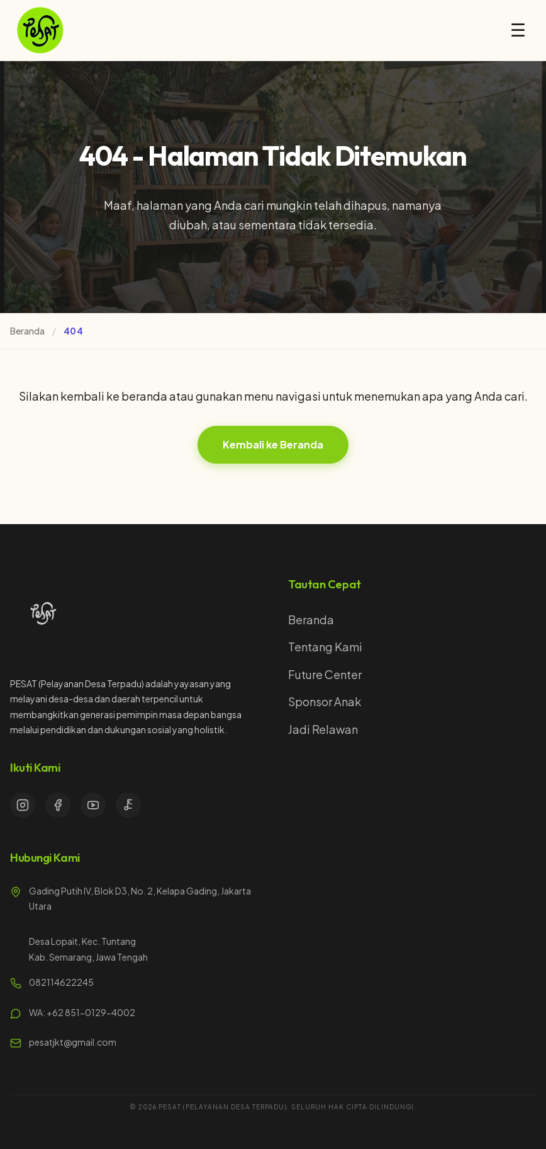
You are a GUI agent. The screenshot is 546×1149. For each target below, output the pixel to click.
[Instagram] (22, 805)
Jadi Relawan (323, 729)
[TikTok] (128, 805)
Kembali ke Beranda (273, 444)
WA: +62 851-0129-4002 (82, 1012)
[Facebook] (57, 805)
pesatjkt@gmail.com (72, 1042)
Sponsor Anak (324, 701)
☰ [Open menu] (518, 30)
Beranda (27, 330)
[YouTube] (93, 805)
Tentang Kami (325, 646)
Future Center (325, 674)
